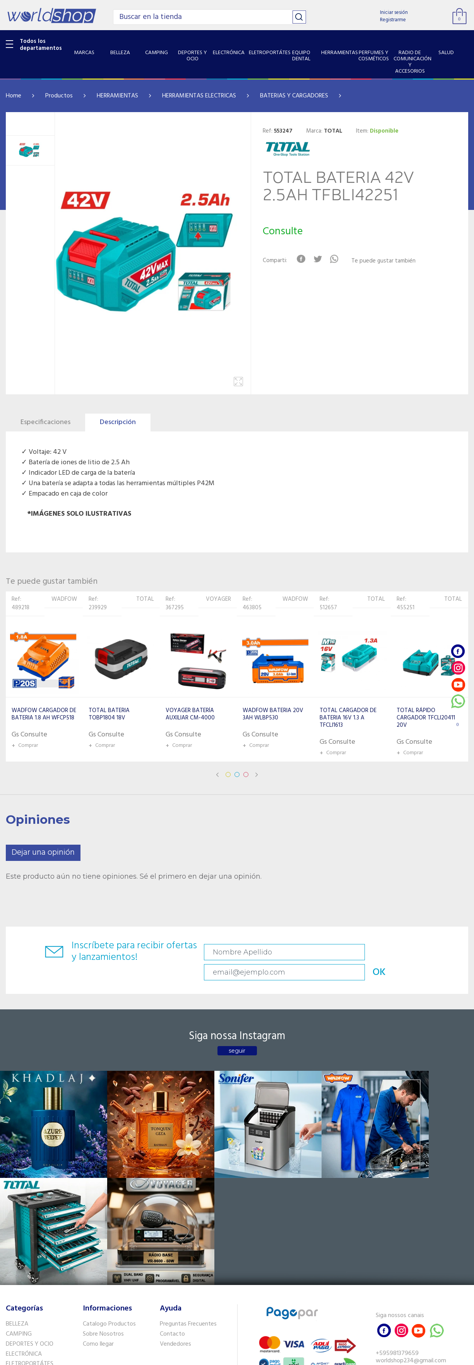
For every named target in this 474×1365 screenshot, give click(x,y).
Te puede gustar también (388, 261)
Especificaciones (45, 422)
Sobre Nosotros (103, 1182)
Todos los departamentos (41, 45)
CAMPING (19, 1182)
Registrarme (393, 20)
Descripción (118, 422)
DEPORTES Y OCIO (29, 1192)
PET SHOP (19, 1301)
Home (13, 96)
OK (436, 952)
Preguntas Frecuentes (188, 1172)
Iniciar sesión (394, 13)
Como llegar (98, 1192)
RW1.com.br (263, 1355)
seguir (237, 1033)
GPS (11, 1291)
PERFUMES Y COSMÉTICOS (40, 1242)
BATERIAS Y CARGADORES (294, 96)
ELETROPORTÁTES (29, 1212)
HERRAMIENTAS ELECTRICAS (199, 96)
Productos (59, 96)
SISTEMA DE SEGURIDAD (38, 1281)
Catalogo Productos (109, 1172)
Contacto (172, 1182)
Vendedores (175, 1192)
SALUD (14, 1271)
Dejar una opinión (43, 852)
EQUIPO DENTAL (27, 1222)
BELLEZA (17, 1172)
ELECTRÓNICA (24, 1202)
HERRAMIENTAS (117, 96)
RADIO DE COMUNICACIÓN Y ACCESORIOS (43, 1256)
